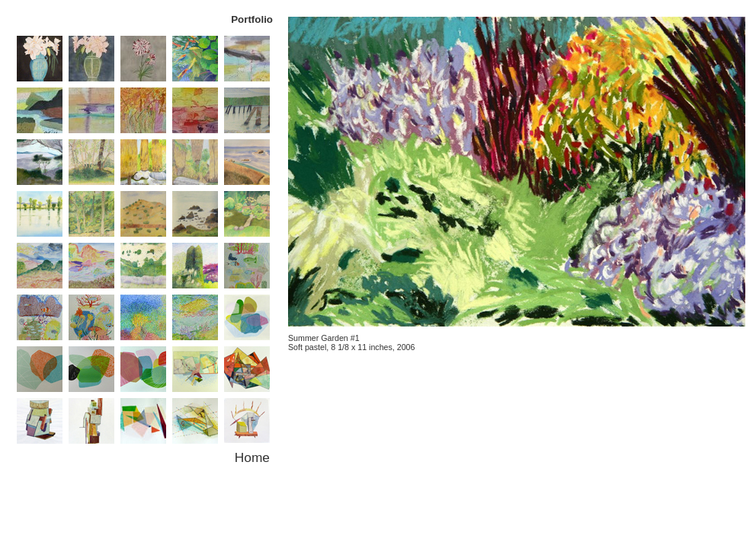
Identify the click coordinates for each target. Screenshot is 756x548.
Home (252, 457)
